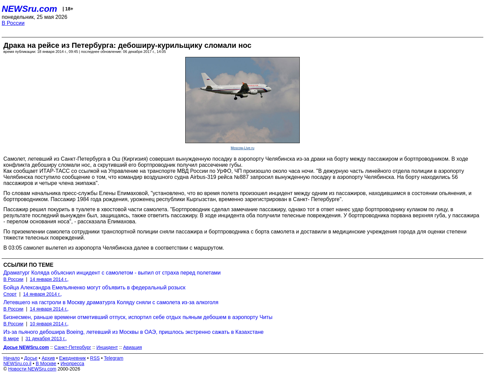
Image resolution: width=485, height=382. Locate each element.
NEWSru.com (29, 9)
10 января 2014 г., (49, 323)
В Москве (46, 363)
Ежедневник (72, 358)
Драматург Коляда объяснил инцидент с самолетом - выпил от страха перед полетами (112, 273)
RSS (95, 358)
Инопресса (73, 363)
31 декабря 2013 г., (46, 338)
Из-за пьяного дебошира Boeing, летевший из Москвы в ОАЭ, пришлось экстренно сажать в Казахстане (133, 332)
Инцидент (107, 347)
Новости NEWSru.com (32, 369)
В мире (11, 338)
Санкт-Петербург (72, 347)
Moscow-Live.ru (242, 148)
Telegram (114, 358)
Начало (11, 358)
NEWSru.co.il (17, 363)
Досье (30, 358)
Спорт (10, 294)
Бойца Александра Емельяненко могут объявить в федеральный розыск (94, 287)
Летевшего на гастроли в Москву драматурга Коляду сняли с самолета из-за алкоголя (110, 302)
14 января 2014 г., (49, 279)
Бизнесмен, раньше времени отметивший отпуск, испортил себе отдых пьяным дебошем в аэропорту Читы (137, 317)
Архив (48, 358)
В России (13, 23)
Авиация (132, 347)
